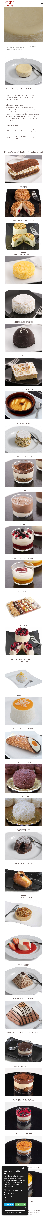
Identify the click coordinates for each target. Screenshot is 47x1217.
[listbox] (23, 1168)
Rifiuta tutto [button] (15, 1209)
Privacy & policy (34, 1212)
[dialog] (15, 1190)
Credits (29, 1215)
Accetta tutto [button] (20, 1204)
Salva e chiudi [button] (9, 1204)
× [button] (25, 1168)
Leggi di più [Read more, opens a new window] (11, 1186)
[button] (15, 1212)
